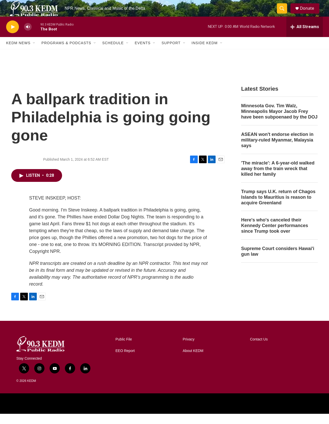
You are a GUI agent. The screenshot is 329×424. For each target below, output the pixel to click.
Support (170, 53)
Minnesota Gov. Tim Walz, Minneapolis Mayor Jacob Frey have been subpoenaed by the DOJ (279, 121)
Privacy (188, 349)
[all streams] (304, 37)
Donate (310, 13)
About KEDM (193, 361)
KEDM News (18, 53)
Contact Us (259, 349)
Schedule (113, 53)
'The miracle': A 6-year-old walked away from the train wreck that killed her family (277, 179)
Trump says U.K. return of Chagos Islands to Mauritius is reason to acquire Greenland (278, 207)
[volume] (28, 37)
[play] (12, 37)
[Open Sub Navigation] (34, 53)
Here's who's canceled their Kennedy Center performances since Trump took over (274, 236)
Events (142, 53)
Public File (123, 349)
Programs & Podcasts (66, 53)
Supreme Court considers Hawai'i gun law (277, 261)
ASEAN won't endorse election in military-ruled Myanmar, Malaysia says (277, 150)
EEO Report (125, 361)
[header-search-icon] (284, 13)
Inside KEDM (205, 53)
